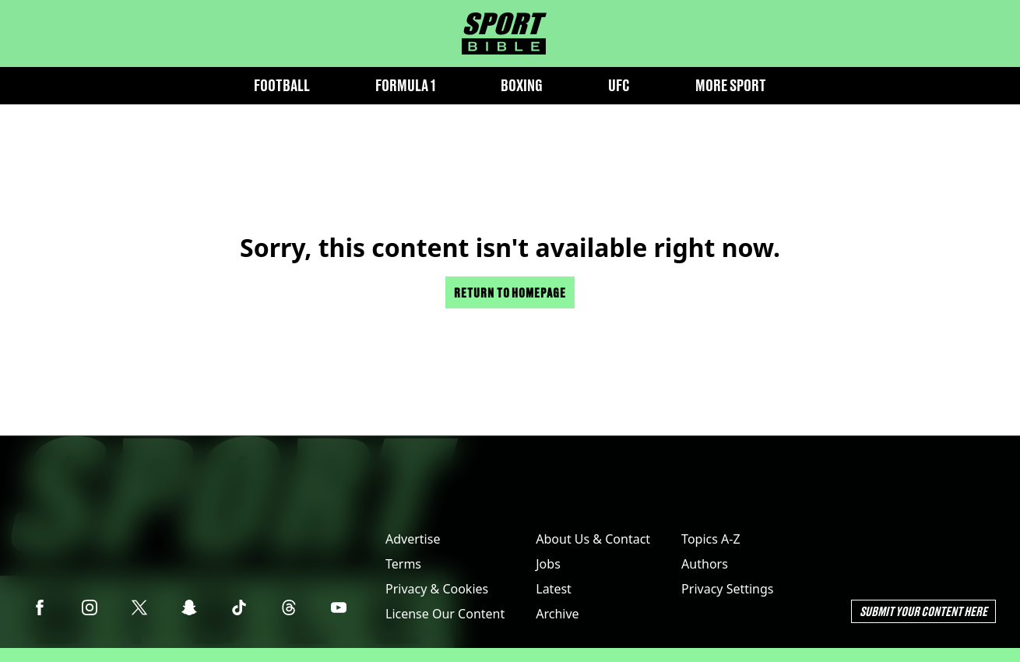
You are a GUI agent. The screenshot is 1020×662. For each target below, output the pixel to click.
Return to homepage (510, 292)
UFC (619, 85)
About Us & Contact (593, 539)
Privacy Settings (727, 588)
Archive (557, 613)
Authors (704, 563)
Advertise (412, 539)
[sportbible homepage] (504, 33)
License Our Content (445, 613)
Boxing (522, 85)
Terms (403, 563)
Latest (554, 588)
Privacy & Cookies (436, 588)
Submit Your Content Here (923, 611)
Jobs (548, 563)
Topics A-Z (710, 539)
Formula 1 (405, 85)
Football (282, 85)
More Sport (730, 85)
